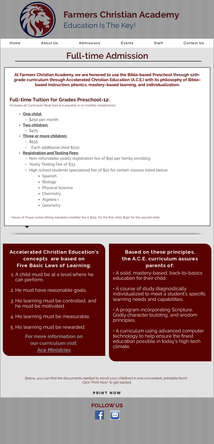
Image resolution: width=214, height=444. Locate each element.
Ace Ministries (54, 350)
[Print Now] (107, 393)
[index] (114, 414)
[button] (89, 43)
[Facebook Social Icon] (99, 414)
